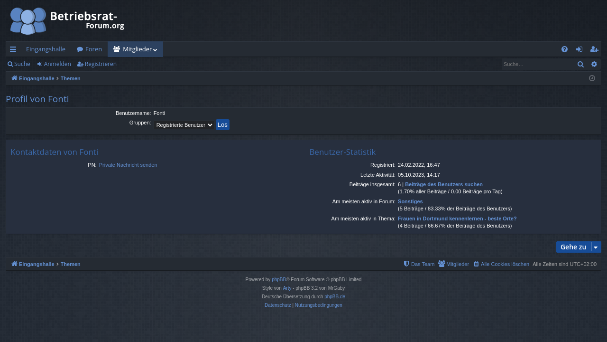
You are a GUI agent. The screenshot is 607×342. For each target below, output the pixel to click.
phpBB (279, 279)
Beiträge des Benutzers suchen (444, 184)
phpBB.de (334, 296)
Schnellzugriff (14, 51)
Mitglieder (137, 49)
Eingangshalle (45, 49)
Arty (287, 288)
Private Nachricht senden (128, 165)
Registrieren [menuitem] (596, 51)
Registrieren (101, 64)
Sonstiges (410, 201)
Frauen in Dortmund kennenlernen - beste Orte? (457, 218)
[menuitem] (564, 49)
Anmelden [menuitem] (582, 51)
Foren (93, 49)
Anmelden (57, 64)
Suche (22, 64)
